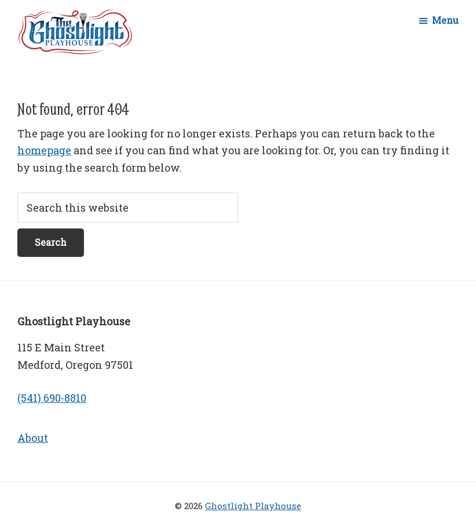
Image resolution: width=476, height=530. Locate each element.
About (32, 438)
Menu (445, 20)
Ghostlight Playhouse (253, 505)
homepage (44, 150)
